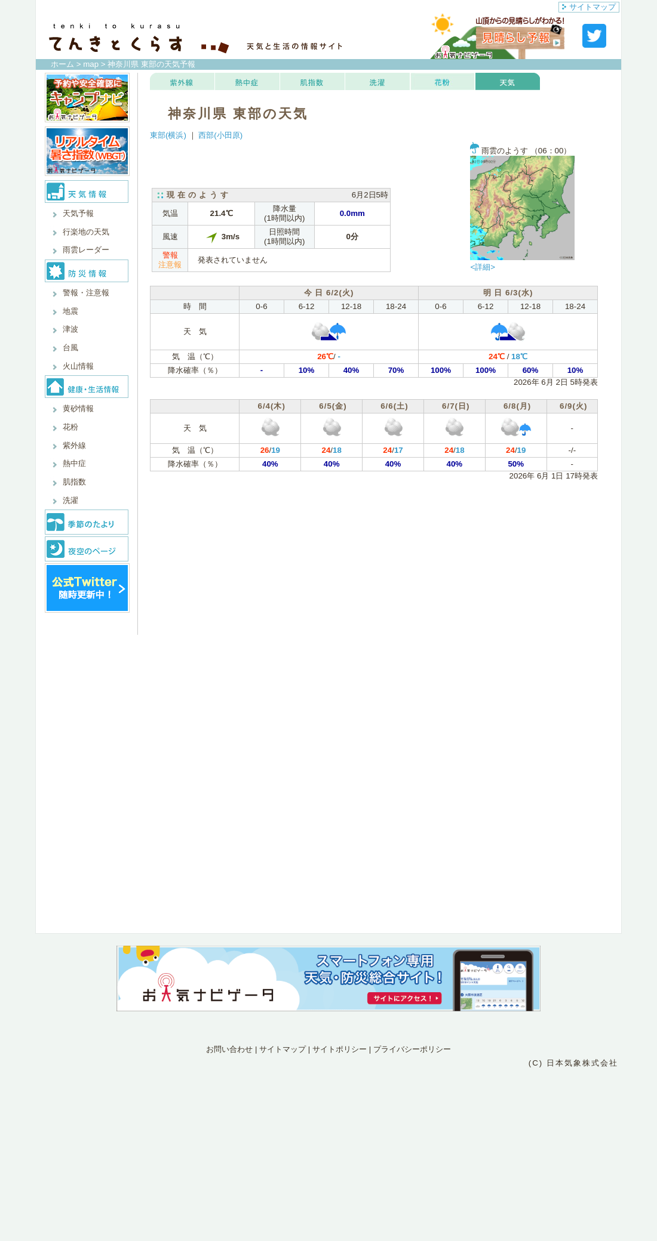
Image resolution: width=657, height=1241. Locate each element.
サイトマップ (589, 6)
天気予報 (78, 213)
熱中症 (74, 463)
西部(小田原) (220, 135)
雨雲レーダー (86, 249)
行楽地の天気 (86, 231)
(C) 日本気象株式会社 (573, 1062)
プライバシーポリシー (412, 1049)
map (91, 64)
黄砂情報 (78, 408)
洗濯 (70, 500)
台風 (70, 347)
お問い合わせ (229, 1049)
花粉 (70, 426)
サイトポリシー (339, 1049)
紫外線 (74, 445)
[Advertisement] (328, 1121)
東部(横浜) (168, 135)
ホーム (62, 64)
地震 (70, 311)
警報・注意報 (86, 292)
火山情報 (78, 366)
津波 (70, 329)
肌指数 (74, 481)
